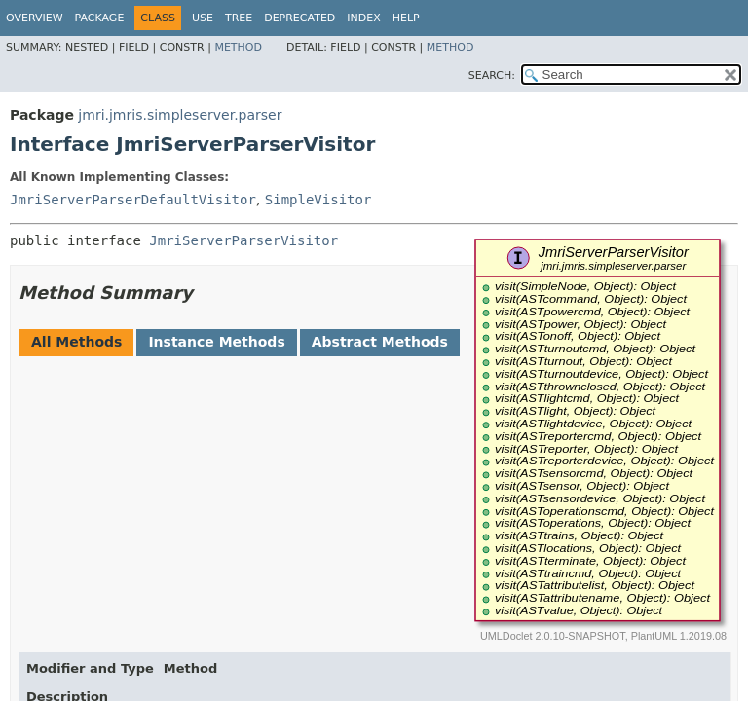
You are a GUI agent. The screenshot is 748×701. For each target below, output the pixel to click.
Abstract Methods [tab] (380, 342)
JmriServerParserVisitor (243, 240)
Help (406, 18)
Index (363, 18)
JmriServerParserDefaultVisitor (133, 199)
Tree (238, 18)
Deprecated (299, 18)
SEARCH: (491, 75)
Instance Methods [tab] (216, 342)
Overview (34, 18)
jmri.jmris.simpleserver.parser (179, 115)
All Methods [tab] (76, 342)
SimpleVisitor (318, 199)
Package (100, 18)
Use (202, 18)
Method (238, 47)
